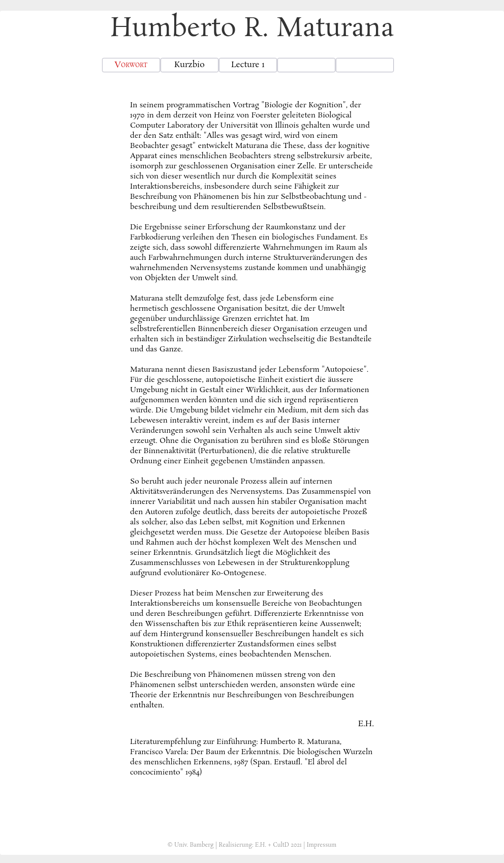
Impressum (322, 845)
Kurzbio (189, 65)
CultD (281, 845)
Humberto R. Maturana (252, 29)
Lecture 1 (248, 65)
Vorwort (130, 65)
